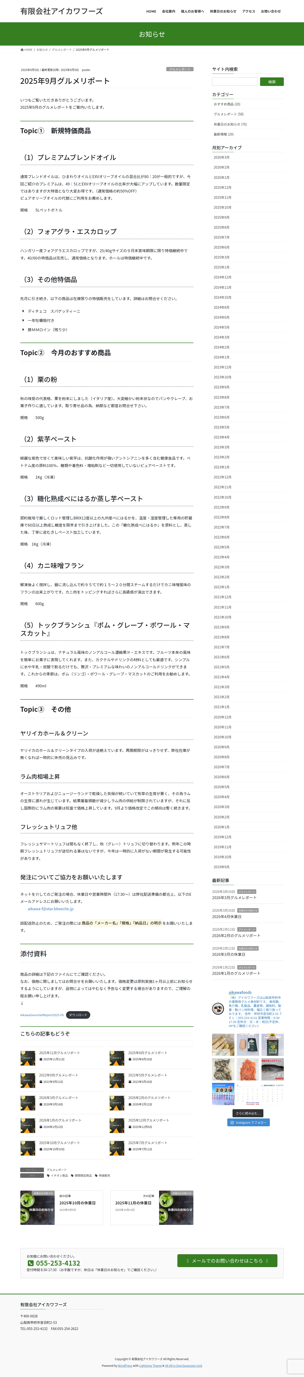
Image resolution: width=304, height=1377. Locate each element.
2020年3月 (222, 806)
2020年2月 (222, 817)
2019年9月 (222, 866)
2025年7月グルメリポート (147, 1142)
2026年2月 (222, 167)
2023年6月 (222, 417)
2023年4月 (222, 437)
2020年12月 (223, 717)
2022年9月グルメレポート (58, 1075)
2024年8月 (222, 307)
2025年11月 (223, 197)
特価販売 (104, 1175)
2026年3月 (222, 157)
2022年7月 (222, 527)
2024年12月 (223, 277)
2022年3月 (222, 567)
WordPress (125, 1365)
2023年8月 (222, 397)
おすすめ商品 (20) (227, 104)
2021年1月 (222, 706)
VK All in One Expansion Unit (183, 1365)
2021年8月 (222, 637)
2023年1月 (222, 467)
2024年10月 (223, 297)
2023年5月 (222, 427)
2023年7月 (222, 407)
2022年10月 (223, 497)
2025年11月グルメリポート (59, 1052)
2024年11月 (223, 287)
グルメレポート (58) (229, 114)
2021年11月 (223, 607)
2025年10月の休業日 (77, 1203)
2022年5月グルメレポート (147, 1075)
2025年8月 (222, 227)
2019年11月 (223, 846)
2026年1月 (222, 177)
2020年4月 (222, 796)
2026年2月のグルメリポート (149, 1097)
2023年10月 (223, 377)
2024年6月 (222, 317)
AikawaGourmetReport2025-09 (42, 1015)
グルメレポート (180, 69)
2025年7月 (222, 237)
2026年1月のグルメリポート (60, 1120)
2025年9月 (222, 217)
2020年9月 (222, 747)
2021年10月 (223, 617)
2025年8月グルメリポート (147, 1052)
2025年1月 (222, 267)
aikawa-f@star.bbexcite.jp (50, 908)
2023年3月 (222, 447)
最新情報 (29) (224, 134)
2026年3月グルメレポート (58, 1097)
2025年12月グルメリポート (148, 1120)
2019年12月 (223, 837)
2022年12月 (223, 477)
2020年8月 (222, 757)
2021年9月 (222, 627)
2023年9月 (222, 387)
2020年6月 (222, 776)
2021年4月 (222, 676)
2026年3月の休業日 (228, 954)
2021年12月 (223, 596)
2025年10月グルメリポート (59, 1142)
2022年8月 (222, 517)
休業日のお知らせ (247, 910)
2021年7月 (222, 647)
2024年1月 (222, 357)
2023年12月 (223, 367)
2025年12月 (223, 187)
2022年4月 (222, 557)
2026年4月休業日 (227, 916)
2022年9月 (222, 507)
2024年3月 (222, 337)
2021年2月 (222, 696)
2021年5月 (222, 667)
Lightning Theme (150, 1365)
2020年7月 (222, 766)
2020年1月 (222, 827)
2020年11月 (223, 727)
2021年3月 (222, 686)
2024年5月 (222, 327)
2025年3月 (222, 257)
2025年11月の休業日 (133, 1203)
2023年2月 (222, 457)
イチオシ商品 (59, 1175)
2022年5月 (222, 547)
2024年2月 (222, 347)
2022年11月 (223, 487)
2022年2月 (222, 577)
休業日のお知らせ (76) (230, 124)
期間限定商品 (83, 1175)
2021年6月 (222, 657)
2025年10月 (223, 207)
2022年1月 (222, 587)
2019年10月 (223, 856)
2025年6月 (222, 247)
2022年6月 (222, 537)
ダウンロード (78, 1015)
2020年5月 (222, 786)
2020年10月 (223, 737)
